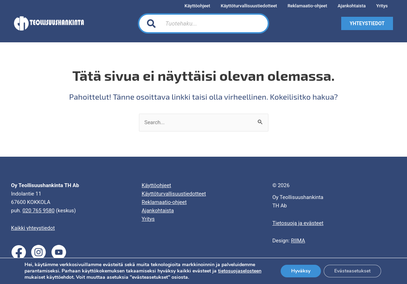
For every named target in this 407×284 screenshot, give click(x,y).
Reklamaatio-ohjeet (164, 202)
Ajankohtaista (158, 210)
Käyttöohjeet (156, 185)
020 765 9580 (38, 210)
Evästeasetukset (352, 271)
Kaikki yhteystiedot (33, 228)
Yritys (148, 219)
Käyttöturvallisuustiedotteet (174, 194)
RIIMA (298, 240)
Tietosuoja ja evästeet (297, 223)
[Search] (255, 23)
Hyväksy (300, 271)
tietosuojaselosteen (239, 271)
